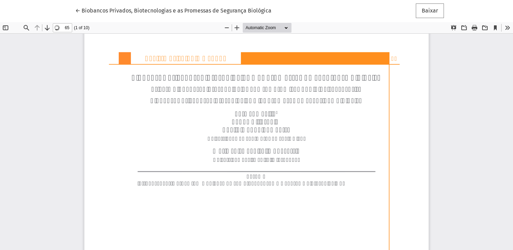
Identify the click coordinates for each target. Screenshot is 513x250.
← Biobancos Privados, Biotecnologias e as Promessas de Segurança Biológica (173, 10)
